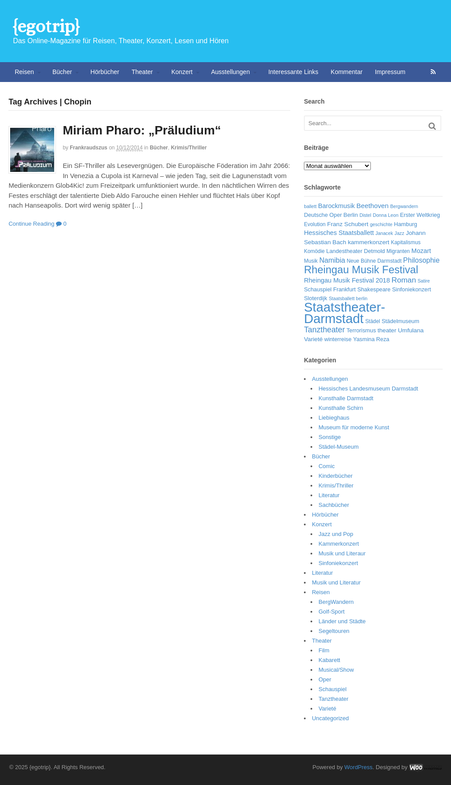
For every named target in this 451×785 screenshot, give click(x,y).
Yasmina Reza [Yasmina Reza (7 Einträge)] (371, 339)
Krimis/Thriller (189, 148)
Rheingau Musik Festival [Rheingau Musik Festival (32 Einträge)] (361, 269)
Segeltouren (333, 631)
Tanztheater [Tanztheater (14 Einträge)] (324, 329)
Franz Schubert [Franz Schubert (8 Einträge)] (347, 224)
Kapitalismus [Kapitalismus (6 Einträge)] (406, 242)
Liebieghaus (333, 417)
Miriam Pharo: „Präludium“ (142, 130)
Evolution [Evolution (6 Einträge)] (314, 224)
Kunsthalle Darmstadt (345, 398)
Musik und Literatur (336, 582)
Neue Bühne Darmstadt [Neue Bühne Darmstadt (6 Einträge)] (374, 261)
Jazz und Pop (335, 534)
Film (323, 650)
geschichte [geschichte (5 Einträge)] (381, 224)
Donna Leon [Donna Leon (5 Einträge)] (385, 215)
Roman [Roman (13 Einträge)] (404, 279)
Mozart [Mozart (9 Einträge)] (421, 250)
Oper (324, 679)
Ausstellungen (230, 71)
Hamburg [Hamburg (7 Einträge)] (406, 224)
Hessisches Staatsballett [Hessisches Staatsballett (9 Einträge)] (339, 232)
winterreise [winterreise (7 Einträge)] (337, 339)
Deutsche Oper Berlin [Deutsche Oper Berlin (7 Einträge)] (331, 215)
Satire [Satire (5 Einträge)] (424, 280)
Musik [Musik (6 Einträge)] (311, 261)
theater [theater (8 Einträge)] (386, 330)
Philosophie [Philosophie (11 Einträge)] (421, 260)
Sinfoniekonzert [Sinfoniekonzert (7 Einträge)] (411, 289)
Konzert (181, 71)
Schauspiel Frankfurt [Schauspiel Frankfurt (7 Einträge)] (329, 289)
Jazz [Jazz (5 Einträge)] (399, 233)
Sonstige (329, 437)
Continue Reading (31, 223)
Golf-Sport (331, 611)
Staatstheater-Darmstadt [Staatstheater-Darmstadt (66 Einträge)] (344, 313)
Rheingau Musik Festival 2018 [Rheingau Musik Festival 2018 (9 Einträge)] (347, 280)
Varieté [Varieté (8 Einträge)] (313, 339)
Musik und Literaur (342, 553)
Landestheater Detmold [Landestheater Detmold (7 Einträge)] (355, 251)
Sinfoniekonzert (338, 563)
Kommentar (346, 71)
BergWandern (336, 602)
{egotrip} (46, 26)
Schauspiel (332, 689)
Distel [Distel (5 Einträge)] (365, 215)
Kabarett (329, 660)
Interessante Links (293, 71)
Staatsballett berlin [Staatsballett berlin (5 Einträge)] (348, 298)
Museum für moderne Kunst (353, 427)
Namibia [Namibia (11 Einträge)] (332, 260)
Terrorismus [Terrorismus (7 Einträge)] (361, 330)
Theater (142, 71)
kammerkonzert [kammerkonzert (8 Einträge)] (368, 242)
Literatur (329, 495)
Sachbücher (333, 505)
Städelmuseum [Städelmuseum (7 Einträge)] (400, 321)
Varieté (327, 708)
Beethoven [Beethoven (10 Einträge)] (372, 205)
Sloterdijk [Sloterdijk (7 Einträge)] (315, 298)
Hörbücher (104, 71)
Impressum (390, 71)
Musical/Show (336, 669)
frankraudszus (88, 148)
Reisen (24, 71)
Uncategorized (330, 718)
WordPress (358, 767)
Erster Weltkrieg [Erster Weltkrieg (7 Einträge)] (420, 215)
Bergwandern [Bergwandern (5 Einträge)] (404, 206)
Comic (326, 466)
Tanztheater (333, 699)
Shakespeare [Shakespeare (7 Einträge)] (373, 289)
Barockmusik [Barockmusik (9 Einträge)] (336, 205)
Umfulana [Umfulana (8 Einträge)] (411, 330)
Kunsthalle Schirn (340, 408)
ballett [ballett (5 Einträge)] (310, 206)
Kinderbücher (335, 475)
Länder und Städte (342, 621)
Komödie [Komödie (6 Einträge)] (314, 251)
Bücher (62, 71)
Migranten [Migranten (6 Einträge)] (398, 251)
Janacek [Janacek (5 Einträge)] (384, 233)
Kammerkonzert (338, 543)
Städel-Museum (338, 446)
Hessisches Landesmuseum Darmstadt (368, 388)
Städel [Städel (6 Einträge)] (372, 321)
